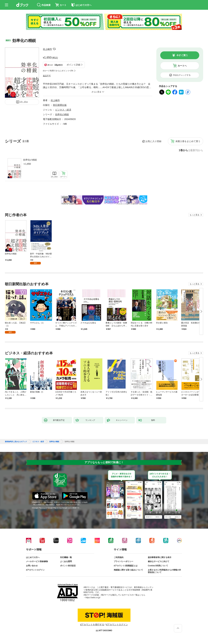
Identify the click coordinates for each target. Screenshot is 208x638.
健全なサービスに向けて (158, 561)
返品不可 (47, 76)
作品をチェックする (182, 75)
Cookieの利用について (158, 566)
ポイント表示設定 (68, 566)
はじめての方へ (33, 557)
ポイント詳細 (73, 64)
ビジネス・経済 (63, 109)
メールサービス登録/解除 (37, 561)
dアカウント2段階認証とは (125, 566)
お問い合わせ (32, 566)
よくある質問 (66, 561)
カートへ (182, 65)
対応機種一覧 (66, 557)
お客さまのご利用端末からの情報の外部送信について (164, 571)
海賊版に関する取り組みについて (128, 570)
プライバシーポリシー (123, 561)
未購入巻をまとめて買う (187, 141)
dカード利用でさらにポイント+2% (58, 71)
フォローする (54, 49)
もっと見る (194, 215)
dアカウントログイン (35, 570)
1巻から (183, 150)
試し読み (24, 102)
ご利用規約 (119, 557)
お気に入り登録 (153, 141)
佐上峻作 (47, 49)
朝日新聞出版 (60, 105)
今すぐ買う (182, 55)
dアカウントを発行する (92, 624)
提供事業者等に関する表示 (159, 557)
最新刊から (196, 150)
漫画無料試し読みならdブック (16, 441)
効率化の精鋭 (30, 159)
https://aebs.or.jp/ (92, 597)
